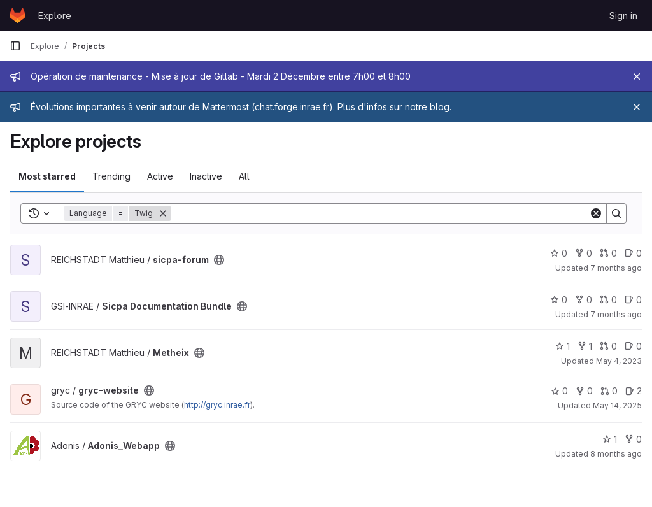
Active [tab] (160, 176)
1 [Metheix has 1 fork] (585, 346)
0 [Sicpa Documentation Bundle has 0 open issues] (633, 299)
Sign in (623, 15)
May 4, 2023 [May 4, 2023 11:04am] (619, 361)
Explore (54, 15)
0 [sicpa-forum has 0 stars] (558, 253)
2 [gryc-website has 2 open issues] (633, 390)
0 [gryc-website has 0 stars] (559, 390)
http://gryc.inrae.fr (217, 405)
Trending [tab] (111, 176)
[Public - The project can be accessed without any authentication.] (219, 260)
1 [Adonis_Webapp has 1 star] (609, 439)
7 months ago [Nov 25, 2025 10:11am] (616, 314)
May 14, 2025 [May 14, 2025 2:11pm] (617, 405)
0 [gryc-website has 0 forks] (584, 390)
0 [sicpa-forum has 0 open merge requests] (608, 253)
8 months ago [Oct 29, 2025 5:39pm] (616, 454)
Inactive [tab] (206, 176)
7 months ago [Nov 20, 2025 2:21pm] (616, 268)
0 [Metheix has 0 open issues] (633, 346)
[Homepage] (17, 15)
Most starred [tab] (47, 176)
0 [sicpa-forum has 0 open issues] (633, 253)
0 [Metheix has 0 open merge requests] (608, 346)
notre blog (427, 106)
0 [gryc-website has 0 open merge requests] (609, 390)
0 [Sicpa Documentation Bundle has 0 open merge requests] (608, 299)
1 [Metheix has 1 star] (562, 346)
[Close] (636, 76)
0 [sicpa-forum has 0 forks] (583, 253)
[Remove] (163, 213)
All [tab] (244, 176)
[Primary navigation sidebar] (15, 46)
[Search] (379, 213)
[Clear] (596, 213)
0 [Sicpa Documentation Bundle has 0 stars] (558, 299)
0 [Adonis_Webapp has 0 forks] (633, 439)
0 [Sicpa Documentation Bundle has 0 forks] (583, 299)
